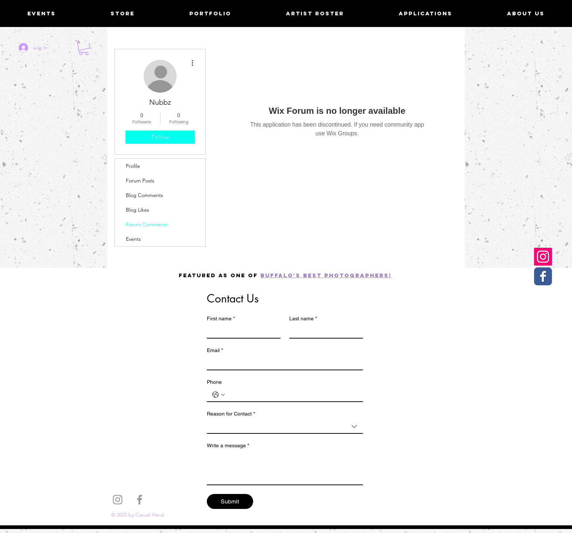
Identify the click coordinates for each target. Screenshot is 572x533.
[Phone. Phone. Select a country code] (218, 394)
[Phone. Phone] (292, 394)
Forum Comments (146, 224)
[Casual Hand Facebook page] (543, 276)
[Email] (283, 363)
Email (215, 350)
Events (133, 239)
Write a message (228, 446)
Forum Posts (140, 180)
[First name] (241, 331)
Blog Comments (144, 195)
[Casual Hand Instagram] (543, 257)
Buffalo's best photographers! (325, 275)
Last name (303, 319)
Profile (133, 166)
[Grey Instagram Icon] (117, 499)
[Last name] (324, 331)
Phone (214, 382)
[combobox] (285, 427)
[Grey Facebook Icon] (139, 499)
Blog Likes (137, 209)
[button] (84, 47)
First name (221, 319)
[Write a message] (285, 468)
